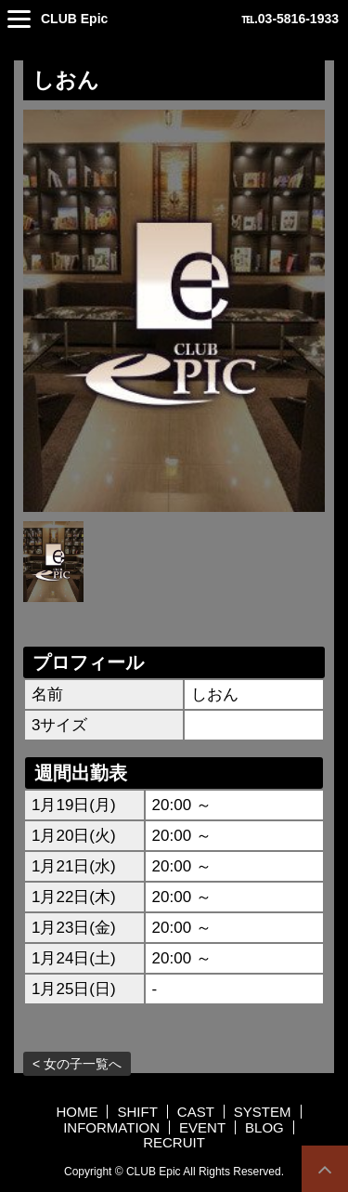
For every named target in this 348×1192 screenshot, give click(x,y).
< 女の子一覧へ (77, 1063)
